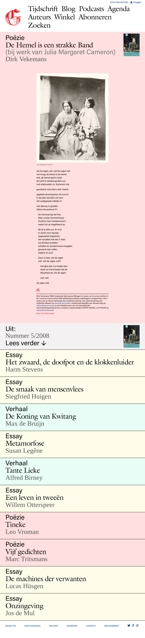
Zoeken (39, 25)
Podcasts (91, 8)
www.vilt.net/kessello (45, 310)
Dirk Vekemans (26, 59)
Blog (68, 8)
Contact (91, 625)
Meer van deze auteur (45, 313)
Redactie (10, 625)
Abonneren (95, 16)
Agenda (118, 8)
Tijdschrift (43, 8)
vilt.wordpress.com (44, 305)
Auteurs (39, 16)
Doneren (72, 625)
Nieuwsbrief (111, 625)
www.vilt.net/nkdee (63, 303)
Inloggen (135, 2)
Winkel (64, 16)
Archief (53, 625)
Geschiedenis (32, 625)
